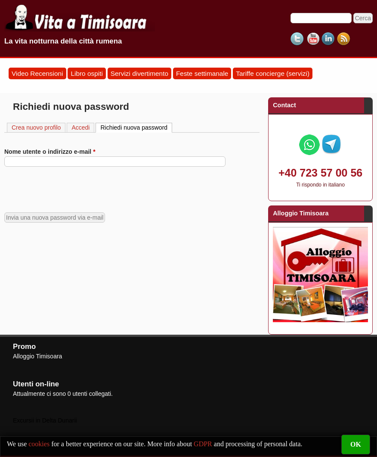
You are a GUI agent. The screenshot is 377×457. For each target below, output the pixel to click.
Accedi (80, 127)
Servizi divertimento (139, 73)
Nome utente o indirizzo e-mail (50, 151)
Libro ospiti (86, 73)
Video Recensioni (37, 73)
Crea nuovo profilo (36, 127)
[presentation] (69, 189)
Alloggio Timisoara (37, 356)
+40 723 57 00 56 (320, 173)
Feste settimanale (202, 73)
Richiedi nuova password (136, 127)
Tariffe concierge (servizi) (272, 73)
